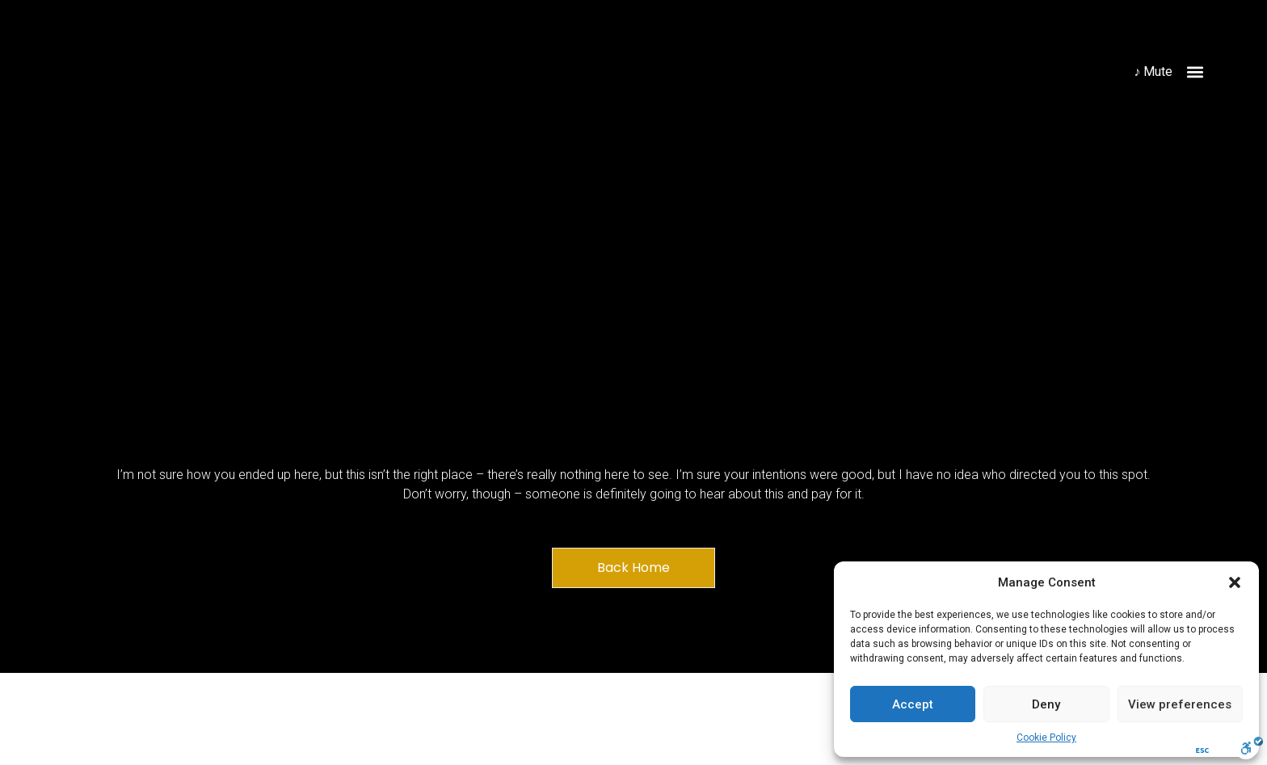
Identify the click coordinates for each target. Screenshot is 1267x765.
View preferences (1179, 704)
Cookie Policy (1046, 737)
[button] (1235, 582)
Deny (1046, 704)
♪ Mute (1153, 71)
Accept (912, 704)
